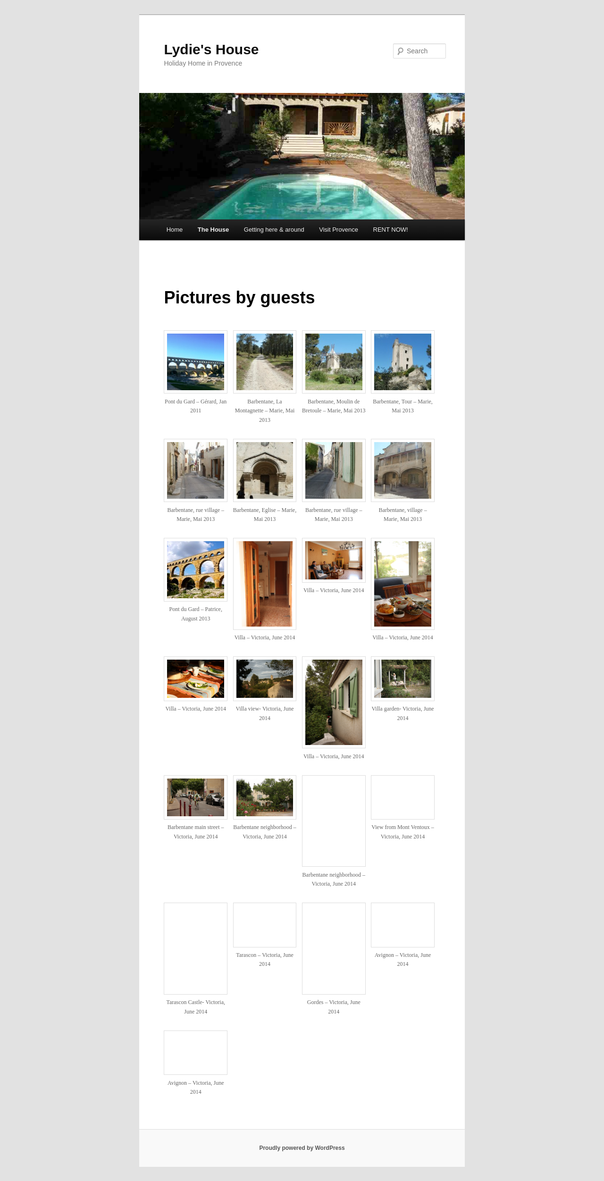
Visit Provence (338, 229)
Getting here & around (274, 229)
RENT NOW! (390, 229)
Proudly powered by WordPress (301, 1148)
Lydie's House (211, 49)
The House (213, 229)
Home (175, 229)
